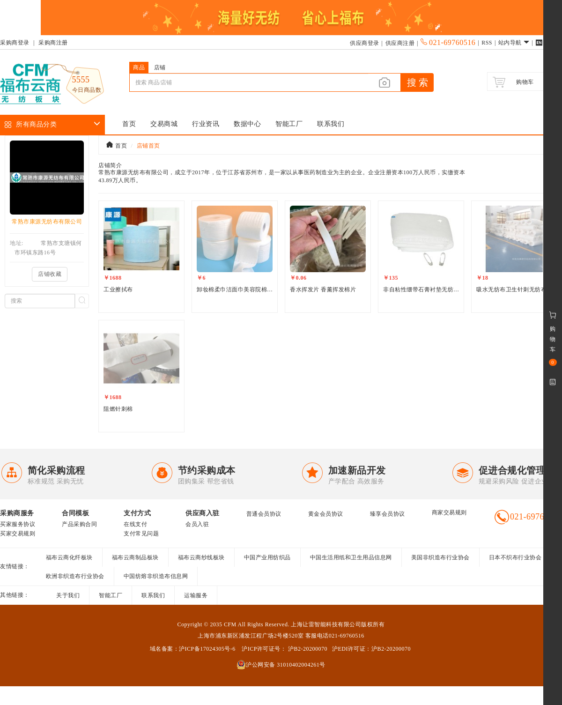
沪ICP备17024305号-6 (207, 649)
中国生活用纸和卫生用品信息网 (351, 557)
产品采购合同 (79, 524)
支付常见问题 (141, 533)
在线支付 (135, 524)
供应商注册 (400, 43)
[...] (248, 82)
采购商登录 (15, 42)
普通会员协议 (263, 514)
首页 (129, 123)
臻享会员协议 (387, 514)
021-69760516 (448, 42)
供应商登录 (364, 43)
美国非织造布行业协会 (440, 557)
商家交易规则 (449, 512)
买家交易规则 (17, 533)
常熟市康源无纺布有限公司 (47, 221)
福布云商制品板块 (135, 557)
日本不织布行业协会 (515, 557)
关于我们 (68, 595)
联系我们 (330, 123)
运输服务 (195, 595)
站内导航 (514, 42)
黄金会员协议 (325, 514)
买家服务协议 (17, 524)
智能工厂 (289, 123)
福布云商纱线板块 (201, 557)
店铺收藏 (49, 274)
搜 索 (417, 82)
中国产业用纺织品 (267, 557)
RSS (486, 42)
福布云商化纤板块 (69, 557)
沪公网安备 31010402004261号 (281, 664)
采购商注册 (53, 42)
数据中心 (247, 123)
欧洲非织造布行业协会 (75, 576)
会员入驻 (197, 524)
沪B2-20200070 (306, 649)
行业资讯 (205, 123)
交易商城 (163, 123)
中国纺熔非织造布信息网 (156, 576)
